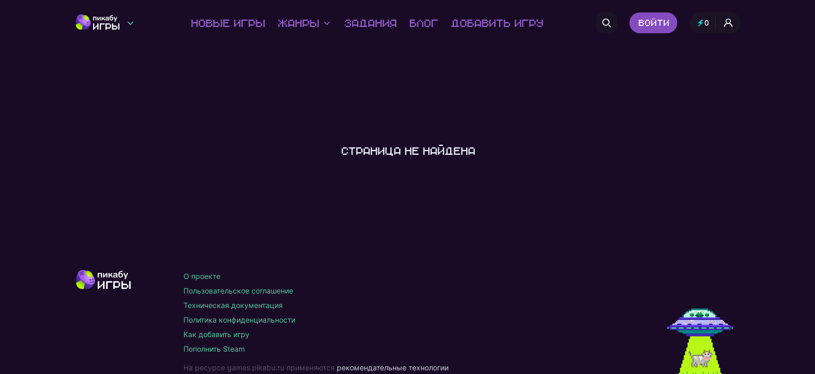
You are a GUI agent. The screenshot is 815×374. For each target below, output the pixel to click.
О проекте (201, 276)
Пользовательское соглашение (238, 290)
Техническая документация (233, 305)
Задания (370, 23)
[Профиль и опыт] (715, 22)
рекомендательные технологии (393, 367)
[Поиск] (606, 22)
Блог (423, 23)
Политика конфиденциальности (239, 319)
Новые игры (227, 23)
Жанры (304, 23)
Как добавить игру (216, 334)
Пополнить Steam (214, 348)
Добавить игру (496, 23)
